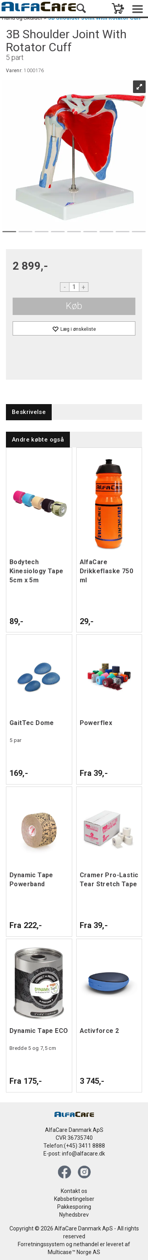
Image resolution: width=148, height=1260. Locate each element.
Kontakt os (74, 1191)
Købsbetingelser (74, 1199)
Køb (74, 305)
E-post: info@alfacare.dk (74, 1153)
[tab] (29, 412)
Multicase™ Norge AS (74, 1252)
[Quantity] (74, 287)
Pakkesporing (74, 1207)
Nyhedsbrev (74, 1215)
